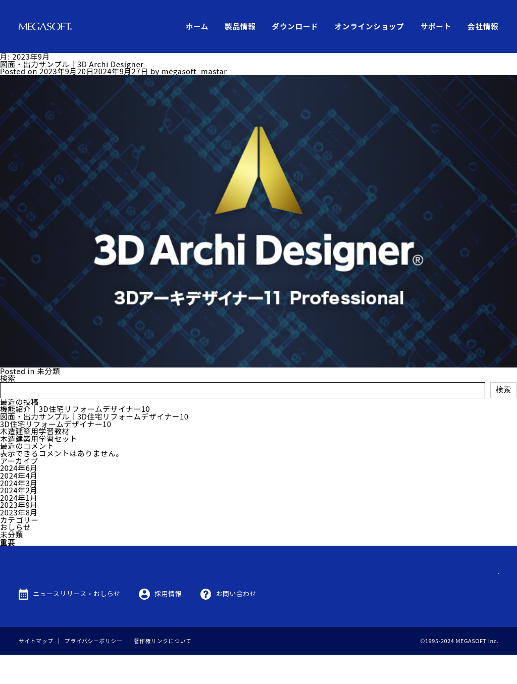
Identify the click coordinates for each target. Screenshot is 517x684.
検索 (8, 378)
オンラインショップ (369, 26)
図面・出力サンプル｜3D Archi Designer (72, 64)
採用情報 (168, 622)
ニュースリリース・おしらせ (76, 622)
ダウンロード (295, 26)
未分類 (48, 370)
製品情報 (240, 26)
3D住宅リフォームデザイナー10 (56, 423)
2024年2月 (19, 490)
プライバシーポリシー (94, 670)
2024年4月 (19, 475)
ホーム (197, 26)
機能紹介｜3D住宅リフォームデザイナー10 (75, 408)
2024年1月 (19, 497)
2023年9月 (19, 504)
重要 (8, 542)
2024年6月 (19, 467)
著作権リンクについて (163, 670)
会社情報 (483, 26)
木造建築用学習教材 (35, 431)
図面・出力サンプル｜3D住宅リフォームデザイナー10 (94, 416)
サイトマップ (36, 670)
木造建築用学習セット (38, 438)
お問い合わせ (236, 622)
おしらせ (15, 526)
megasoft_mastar (194, 71)
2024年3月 (19, 483)
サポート (436, 26)
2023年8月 (19, 512)
